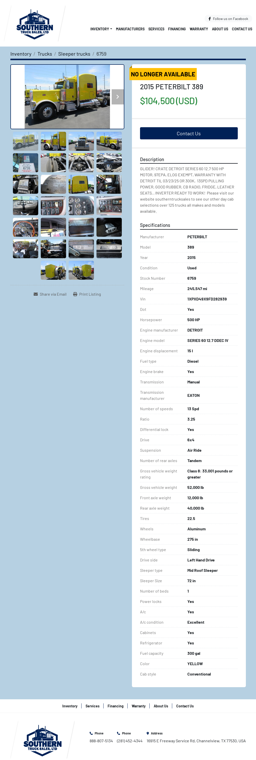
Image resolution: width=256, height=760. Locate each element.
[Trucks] (44, 54)
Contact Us (242, 29)
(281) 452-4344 (130, 740)
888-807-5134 (101, 740)
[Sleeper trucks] (74, 54)
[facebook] (228, 18)
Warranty (199, 29)
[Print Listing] (87, 294)
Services (156, 29)
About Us (220, 29)
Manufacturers (130, 29)
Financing (177, 29)
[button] (101, 29)
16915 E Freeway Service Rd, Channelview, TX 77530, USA (196, 740)
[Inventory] (20, 54)
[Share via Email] (50, 294)
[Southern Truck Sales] (42, 738)
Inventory (99, 29)
